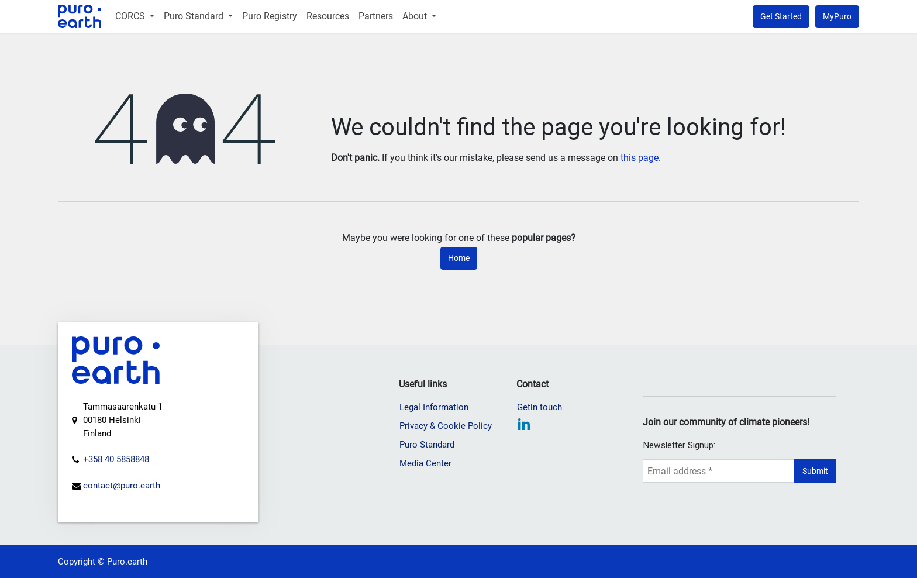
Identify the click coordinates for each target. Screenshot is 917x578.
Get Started (781, 16)
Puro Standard (426, 444)
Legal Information (433, 407)
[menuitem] (135, 16)
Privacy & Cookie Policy (445, 426)
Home (459, 258)
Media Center (425, 463)
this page (639, 157)
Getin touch (539, 407)
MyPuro (837, 16)
